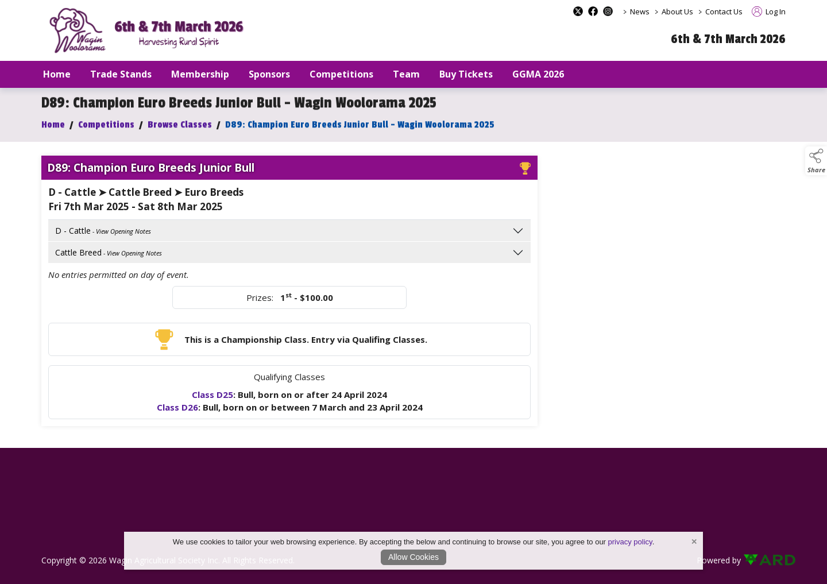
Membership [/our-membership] (200, 74)
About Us (677, 11)
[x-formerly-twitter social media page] (578, 11)
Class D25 (212, 398)
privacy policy (630, 541)
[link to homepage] (150, 30)
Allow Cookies (413, 557)
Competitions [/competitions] (341, 74)
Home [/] (57, 74)
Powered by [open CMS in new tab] (719, 560)
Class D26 (177, 410)
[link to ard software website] (764, 560)
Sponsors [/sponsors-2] (269, 74)
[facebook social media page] (593, 11)
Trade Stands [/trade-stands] (121, 74)
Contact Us (724, 11)
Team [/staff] (406, 74)
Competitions (106, 128)
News (640, 11)
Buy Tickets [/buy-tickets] (466, 74)
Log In (769, 11)
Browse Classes (180, 128)
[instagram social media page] (608, 11)
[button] (816, 160)
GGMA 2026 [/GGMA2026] (538, 74)
